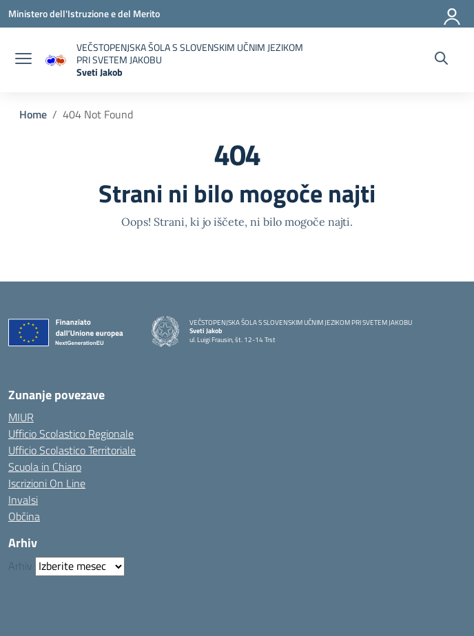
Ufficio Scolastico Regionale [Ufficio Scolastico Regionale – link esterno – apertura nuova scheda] (71, 433)
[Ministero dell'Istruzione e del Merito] (84, 13)
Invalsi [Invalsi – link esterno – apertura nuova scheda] (23, 499)
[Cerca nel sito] (441, 60)
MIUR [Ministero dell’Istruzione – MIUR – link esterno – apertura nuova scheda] (21, 417)
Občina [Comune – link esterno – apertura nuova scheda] (24, 516)
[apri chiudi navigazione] (23, 60)
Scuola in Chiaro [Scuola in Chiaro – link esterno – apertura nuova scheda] (44, 466)
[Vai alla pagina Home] (33, 114)
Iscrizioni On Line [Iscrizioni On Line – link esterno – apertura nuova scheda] (46, 483)
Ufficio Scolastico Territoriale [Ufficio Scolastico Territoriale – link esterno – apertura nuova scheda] (72, 450)
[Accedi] (453, 13)
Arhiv (20, 566)
